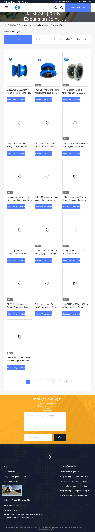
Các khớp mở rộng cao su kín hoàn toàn (75, 481)
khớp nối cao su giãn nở (69, 472)
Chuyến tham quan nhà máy (15, 477)
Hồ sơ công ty (9, 472)
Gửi (60, 437)
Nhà (5, 25)
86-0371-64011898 (83, 2)
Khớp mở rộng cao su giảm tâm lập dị (74, 491)
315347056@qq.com (63, 2)
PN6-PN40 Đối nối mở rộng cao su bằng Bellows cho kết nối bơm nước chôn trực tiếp (19, 361)
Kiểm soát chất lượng (12, 481)
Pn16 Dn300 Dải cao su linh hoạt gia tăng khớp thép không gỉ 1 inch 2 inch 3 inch (47, 93)
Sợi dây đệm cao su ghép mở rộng (73, 495)
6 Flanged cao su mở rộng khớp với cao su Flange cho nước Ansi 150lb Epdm (74, 200)
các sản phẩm (15, 25)
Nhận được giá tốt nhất (16, 100)
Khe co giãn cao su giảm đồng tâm (73, 486)
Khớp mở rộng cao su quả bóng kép (74, 477)
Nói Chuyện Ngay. (78, 8)
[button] (46, 39)
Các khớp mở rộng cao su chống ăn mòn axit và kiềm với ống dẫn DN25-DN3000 (19, 254)
